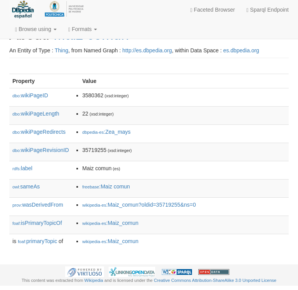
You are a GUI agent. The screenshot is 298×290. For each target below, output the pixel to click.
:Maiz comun (106, 186)
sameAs (26, 186)
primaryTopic (37, 241)
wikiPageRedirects (39, 132)
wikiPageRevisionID (40, 150)
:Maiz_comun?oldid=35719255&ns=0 (139, 205)
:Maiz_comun (110, 223)
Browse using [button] (36, 29)
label (22, 168)
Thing (61, 50)
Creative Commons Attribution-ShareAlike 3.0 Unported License (215, 280)
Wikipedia (93, 280)
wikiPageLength (35, 113)
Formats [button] (82, 29)
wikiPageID (30, 95)
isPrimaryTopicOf (37, 223)
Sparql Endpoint (267, 10)
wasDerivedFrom (37, 205)
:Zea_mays (106, 132)
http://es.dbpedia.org (147, 50)
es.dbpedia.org (241, 50)
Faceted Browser (213, 10)
